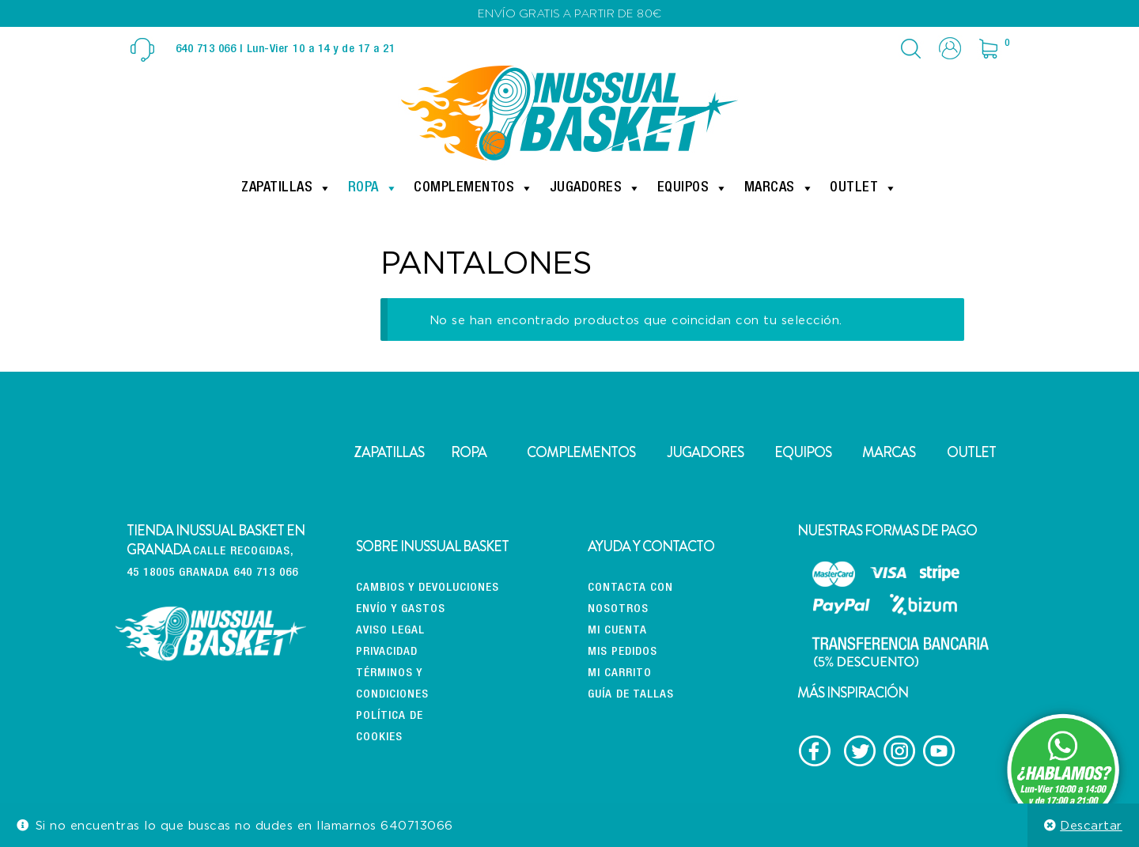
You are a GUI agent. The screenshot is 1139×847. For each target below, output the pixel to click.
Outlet (864, 188)
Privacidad (387, 652)
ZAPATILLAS (389, 452)
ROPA (468, 452)
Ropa (373, 188)
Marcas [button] (779, 188)
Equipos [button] (692, 188)
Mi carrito (620, 673)
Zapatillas (286, 188)
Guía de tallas (631, 695)
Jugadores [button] (595, 188)
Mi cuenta (617, 631)
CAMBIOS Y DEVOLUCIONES (427, 588)
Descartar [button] (1091, 825)
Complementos (474, 188)
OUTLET (971, 452)
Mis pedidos (622, 652)
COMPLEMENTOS (581, 452)
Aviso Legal (390, 631)
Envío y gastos (400, 609)
